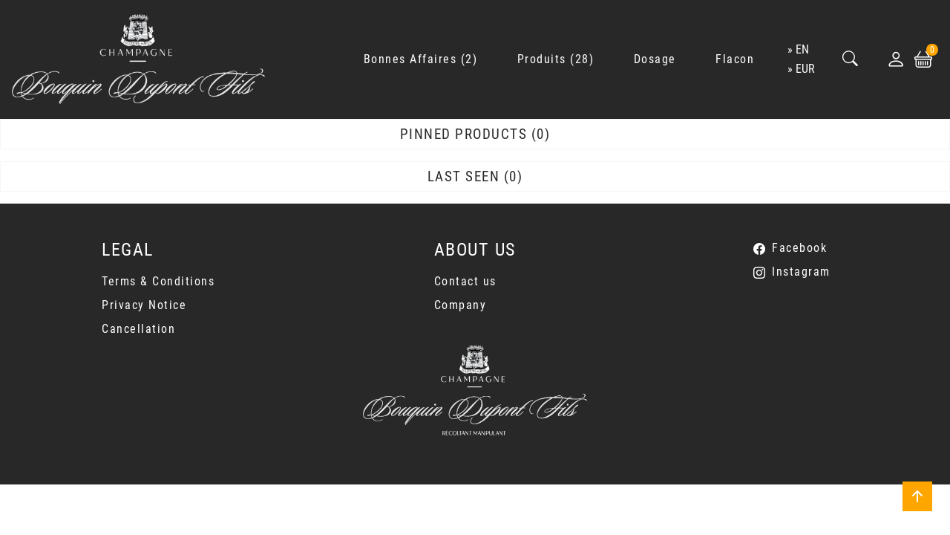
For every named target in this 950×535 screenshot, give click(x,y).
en (802, 49)
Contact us (465, 281)
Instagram (801, 272)
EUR (805, 69)
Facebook (799, 248)
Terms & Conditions (158, 281)
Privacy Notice (144, 305)
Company (460, 305)
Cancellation (138, 329)
